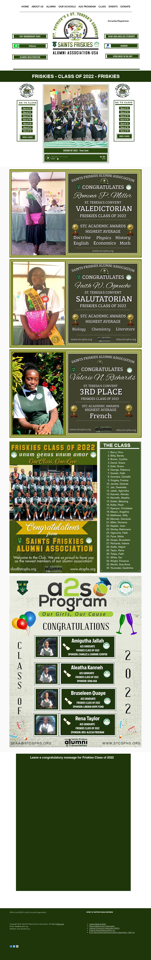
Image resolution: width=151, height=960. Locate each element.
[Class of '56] (124, 119)
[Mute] (101, 156)
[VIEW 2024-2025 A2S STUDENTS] (121, 36)
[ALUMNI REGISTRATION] (30, 57)
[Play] (48, 157)
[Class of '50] (27, 123)
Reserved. (60, 924)
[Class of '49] (27, 119)
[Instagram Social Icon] (17, 946)
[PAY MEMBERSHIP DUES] (30, 36)
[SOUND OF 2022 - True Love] (76, 150)
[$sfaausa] (32, 46)
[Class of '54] (124, 112)
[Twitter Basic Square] (14, 946)
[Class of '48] (27, 115)
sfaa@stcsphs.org (21, 926)
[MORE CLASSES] (27, 137)
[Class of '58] (124, 127)
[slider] (104, 156)
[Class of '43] (27, 108)
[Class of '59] (124, 130)
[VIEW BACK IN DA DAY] (123, 56)
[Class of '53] (124, 108)
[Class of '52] (27, 130)
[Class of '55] (124, 115)
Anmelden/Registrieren (118, 21)
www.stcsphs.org (23, 929)
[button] (37, 7)
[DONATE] (124, 45)
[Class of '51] (27, 127)
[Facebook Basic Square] (11, 946)
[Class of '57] (124, 123)
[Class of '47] (27, 112)
